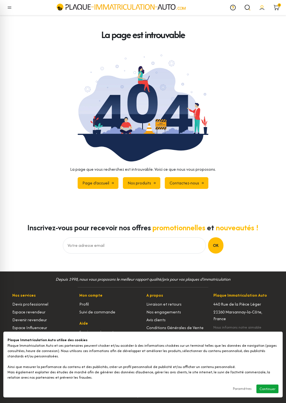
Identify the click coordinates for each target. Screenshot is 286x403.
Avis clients (156, 320)
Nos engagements (163, 312)
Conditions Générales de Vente (175, 328)
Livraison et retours (164, 304)
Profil (84, 304)
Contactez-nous (187, 183)
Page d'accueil (98, 183)
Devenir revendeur (29, 320)
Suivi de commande (97, 312)
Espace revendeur (29, 312)
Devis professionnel (30, 304)
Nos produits (142, 183)
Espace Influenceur (29, 328)
